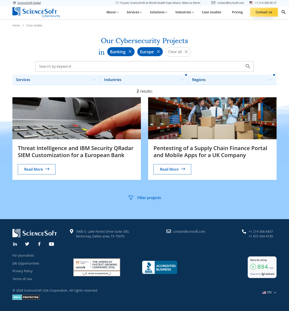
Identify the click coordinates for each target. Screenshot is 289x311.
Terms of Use (22, 279)
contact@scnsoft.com (189, 231)
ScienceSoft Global (26, 3)
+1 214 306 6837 (261, 231)
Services (58, 78)
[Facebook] (39, 243)
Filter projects (144, 197)
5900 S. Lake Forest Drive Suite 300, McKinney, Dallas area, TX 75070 (102, 233)
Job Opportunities (25, 263)
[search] (283, 12)
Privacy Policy (22, 271)
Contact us (264, 12)
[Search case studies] (144, 66)
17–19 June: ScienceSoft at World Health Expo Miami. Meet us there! (157, 3)
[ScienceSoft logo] (34, 11)
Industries (146, 78)
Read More (33, 169)
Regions (234, 78)
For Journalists (23, 255)
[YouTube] (51, 243)
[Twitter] (27, 243)
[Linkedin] (15, 243)
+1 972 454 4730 (261, 236)
